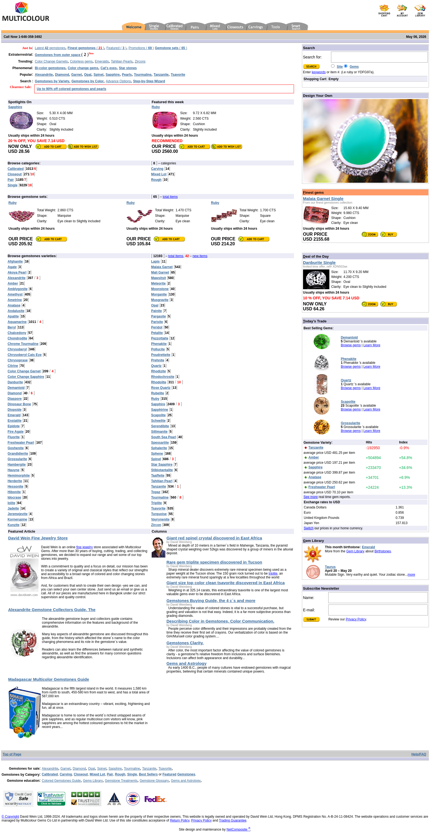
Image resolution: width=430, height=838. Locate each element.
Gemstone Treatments (121, 781)
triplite (273, 573)
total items (170, 197)
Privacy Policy (356, 619)
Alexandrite (50, 768)
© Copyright (10, 817)
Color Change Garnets (51, 61)
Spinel (101, 768)
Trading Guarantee (232, 820)
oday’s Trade (315, 321)
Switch (308, 528)
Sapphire (115, 768)
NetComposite (238, 829)
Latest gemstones (50, 48)
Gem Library (355, 551)
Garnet (65, 768)
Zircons (140, 61)
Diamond (79, 768)
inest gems (313, 192)
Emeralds (102, 61)
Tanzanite (149, 768)
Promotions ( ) (141, 48)
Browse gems (351, 345)
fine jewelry (84, 547)
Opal (91, 768)
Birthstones (383, 551)
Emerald (368, 547)
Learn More (371, 345)
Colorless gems (81, 61)
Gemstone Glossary (154, 781)
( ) (86, 48)
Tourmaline (132, 768)
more (411, 575)
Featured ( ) (116, 48)
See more (311, 497)
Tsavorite (165, 768)
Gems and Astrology (185, 781)
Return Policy (179, 820)
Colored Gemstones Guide (61, 781)
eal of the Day (316, 256)
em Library (313, 541)
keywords (319, 72)
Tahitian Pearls (122, 61)
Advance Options (118, 81)
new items (200, 256)
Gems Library (93, 781)
